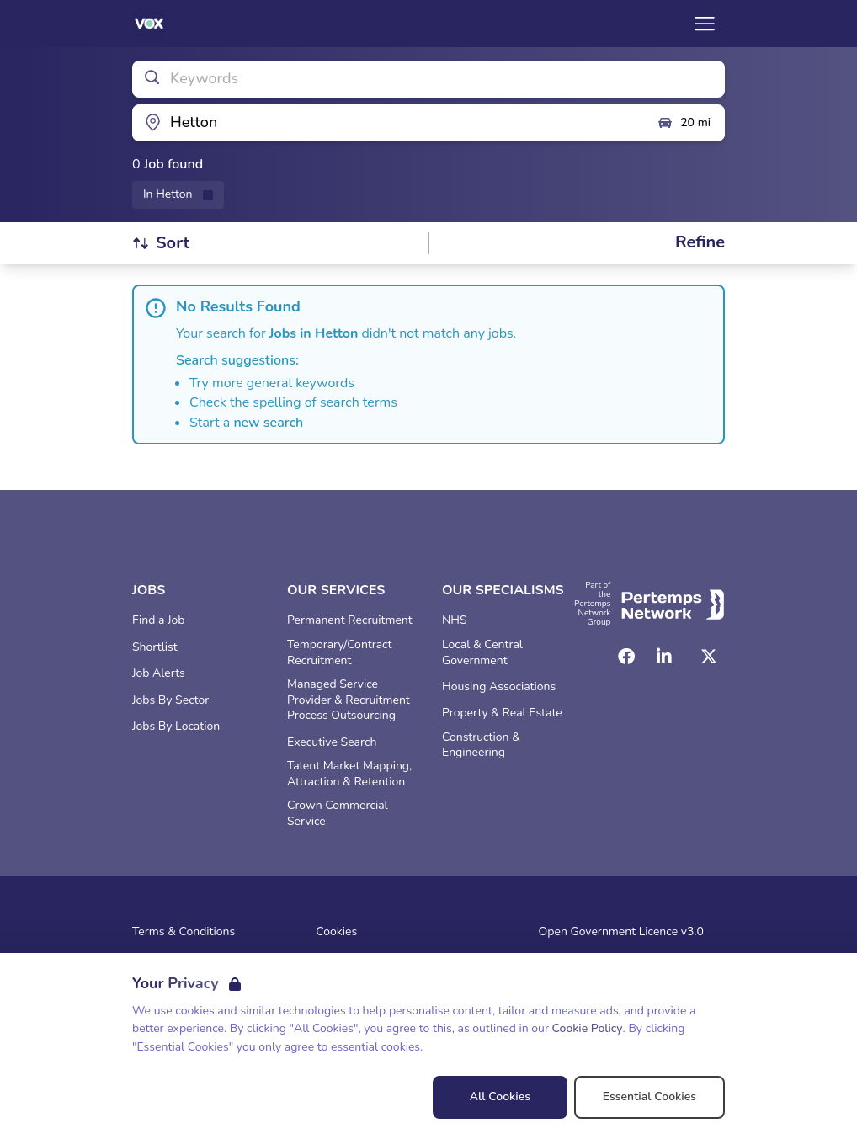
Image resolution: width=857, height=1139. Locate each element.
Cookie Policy (587, 1028)
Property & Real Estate (502, 713)
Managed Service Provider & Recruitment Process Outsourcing (348, 700)
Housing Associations (499, 687)
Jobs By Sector (170, 700)
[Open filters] (700, 242)
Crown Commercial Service (337, 813)
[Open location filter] (388, 123)
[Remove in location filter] (178, 195)
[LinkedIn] (664, 657)
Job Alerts (158, 673)
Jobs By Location (176, 726)
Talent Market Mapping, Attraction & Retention (349, 774)
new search (268, 422)
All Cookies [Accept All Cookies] (500, 1096)
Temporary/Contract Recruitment (339, 652)
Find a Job (158, 620)
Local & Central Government (482, 652)
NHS (454, 620)
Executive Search (331, 742)
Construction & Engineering (481, 745)
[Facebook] (626, 657)
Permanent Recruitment (350, 620)
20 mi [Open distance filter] (684, 122)
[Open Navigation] (704, 23)
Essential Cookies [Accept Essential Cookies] (649, 1096)
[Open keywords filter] (428, 79)
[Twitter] (709, 657)
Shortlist (155, 647)
